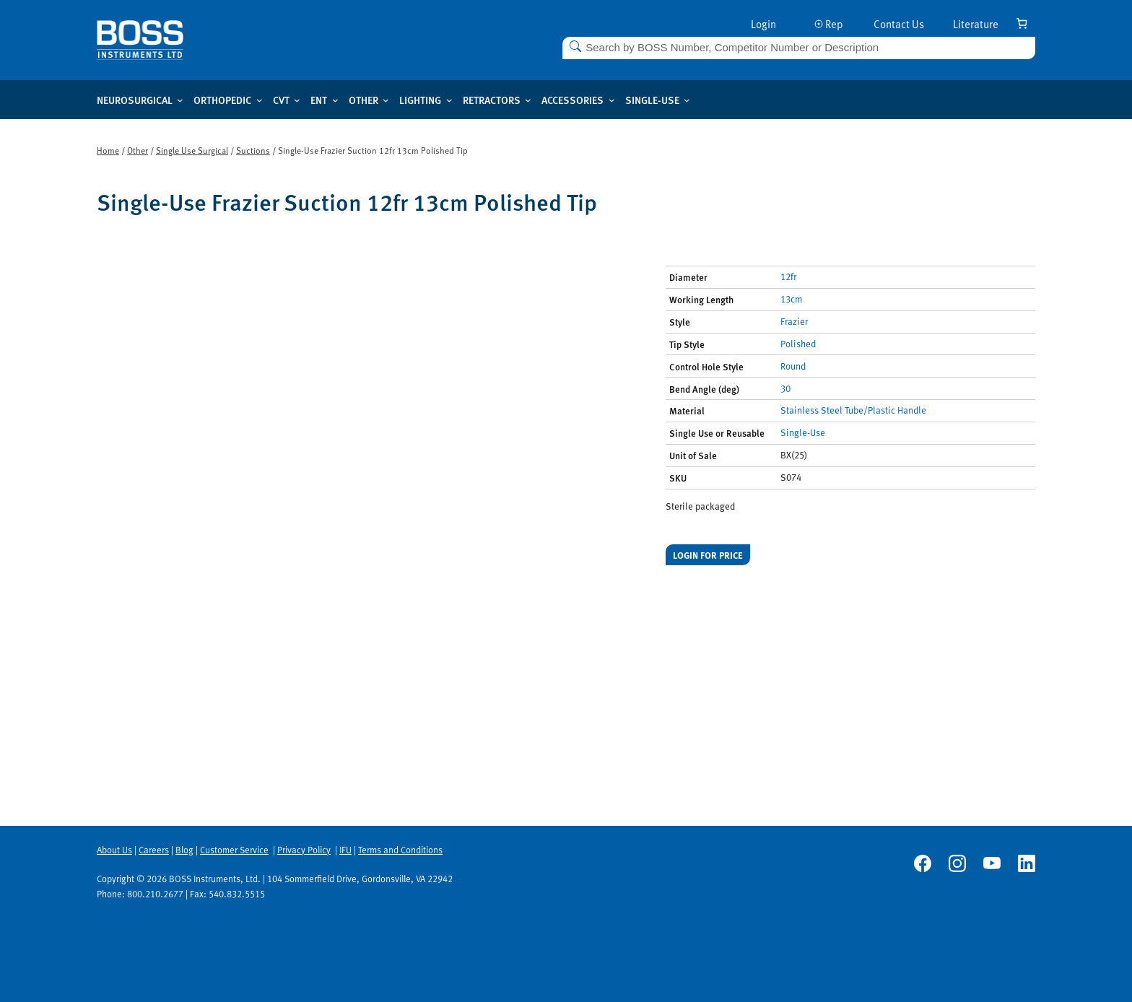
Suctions (253, 150)
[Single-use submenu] (687, 100)
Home (108, 150)
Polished (798, 343)
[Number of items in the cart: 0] (1021, 23)
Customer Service (234, 849)
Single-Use (802, 432)
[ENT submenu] (335, 100)
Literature (975, 23)
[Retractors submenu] (528, 100)
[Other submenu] (386, 100)
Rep (828, 23)
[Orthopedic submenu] (259, 100)
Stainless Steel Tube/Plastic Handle (853, 410)
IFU (345, 849)
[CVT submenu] (297, 100)
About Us (114, 849)
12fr (788, 276)
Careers (154, 849)
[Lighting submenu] (449, 100)
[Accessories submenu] (612, 100)
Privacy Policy (304, 849)
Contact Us (899, 23)
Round (793, 366)
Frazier (794, 321)
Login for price (708, 555)
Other (137, 150)
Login (763, 23)
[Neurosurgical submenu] (180, 100)
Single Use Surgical (192, 150)
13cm (791, 298)
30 (785, 388)
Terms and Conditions (400, 849)
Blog (184, 849)
